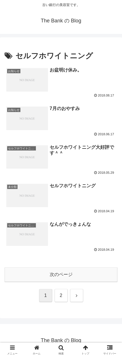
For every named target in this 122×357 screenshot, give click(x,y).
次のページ (61, 274)
